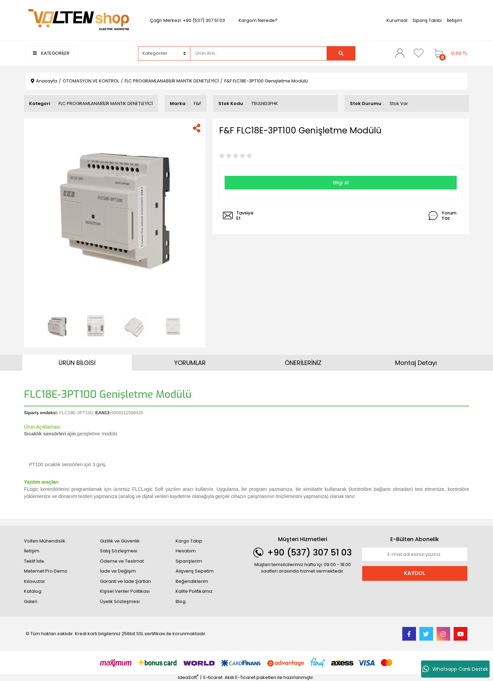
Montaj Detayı (416, 362)
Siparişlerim (189, 561)
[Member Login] (400, 53)
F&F (197, 103)
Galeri (30, 601)
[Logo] (78, 20)
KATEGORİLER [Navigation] (51, 53)
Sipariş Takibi (427, 20)
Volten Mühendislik (44, 541)
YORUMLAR (190, 362)
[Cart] (449, 53)
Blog (181, 601)
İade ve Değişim (118, 571)
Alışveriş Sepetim (195, 571)
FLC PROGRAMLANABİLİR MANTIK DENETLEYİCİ (106, 103)
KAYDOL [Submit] (414, 573)
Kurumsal (397, 20)
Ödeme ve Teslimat (122, 561)
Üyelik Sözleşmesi (120, 601)
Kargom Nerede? (258, 20)
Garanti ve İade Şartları (125, 581)
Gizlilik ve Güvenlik (120, 541)
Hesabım (186, 551)
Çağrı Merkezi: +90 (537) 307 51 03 (187, 20)
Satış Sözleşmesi (118, 551)
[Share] (196, 128)
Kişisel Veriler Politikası (125, 591)
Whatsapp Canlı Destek (455, 669)
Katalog (32, 591)
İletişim (454, 20)
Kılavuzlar (34, 581)
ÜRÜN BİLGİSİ (77, 362)
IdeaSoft (188, 677)
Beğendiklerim (192, 581)
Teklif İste (34, 561)
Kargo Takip (189, 541)
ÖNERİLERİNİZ (303, 362)
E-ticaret (213, 677)
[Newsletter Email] (415, 554)
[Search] (258, 53)
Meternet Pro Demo (45, 571)
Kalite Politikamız (194, 591)
